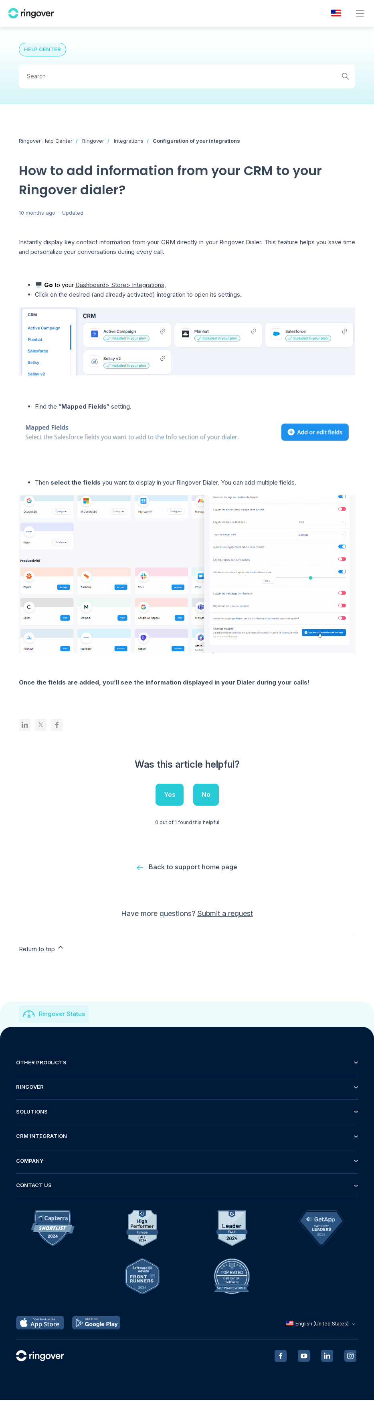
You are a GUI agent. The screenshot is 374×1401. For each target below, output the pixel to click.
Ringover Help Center (46, 141)
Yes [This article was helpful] (169, 794)
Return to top (42, 948)
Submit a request (225, 914)
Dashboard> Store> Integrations (119, 285)
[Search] (187, 76)
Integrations (129, 141)
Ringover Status (62, 1014)
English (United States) (321, 1324)
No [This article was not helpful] (206, 794)
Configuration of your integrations (196, 141)
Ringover (93, 141)
